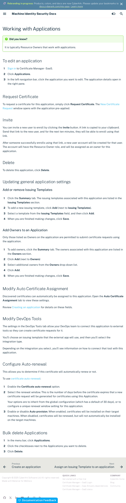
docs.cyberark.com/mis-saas (54, 6)
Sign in (12, 68)
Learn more (77, 6)
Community (115, 486)
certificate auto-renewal (25, 378)
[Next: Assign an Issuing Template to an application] (88, 466)
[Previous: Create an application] (22, 466)
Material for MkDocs (22, 481)
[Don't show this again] (121, 4)
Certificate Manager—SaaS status (78, 489)
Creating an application (26, 307)
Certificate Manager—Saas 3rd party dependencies (85, 486)
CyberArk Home (117, 479)
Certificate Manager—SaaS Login (77, 482)
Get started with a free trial (74, 479)
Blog (112, 482)
